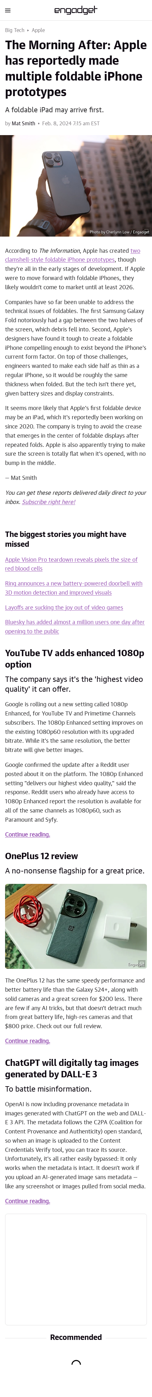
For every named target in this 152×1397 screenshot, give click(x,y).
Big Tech (15, 30)
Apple (38, 30)
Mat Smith (23, 123)
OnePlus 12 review (41, 856)
